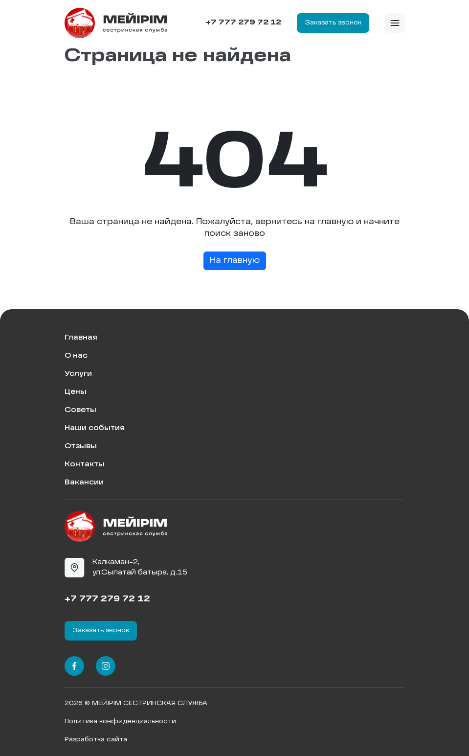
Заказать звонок (333, 23)
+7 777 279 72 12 (243, 22)
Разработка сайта (96, 740)
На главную (235, 261)
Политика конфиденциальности (120, 722)
